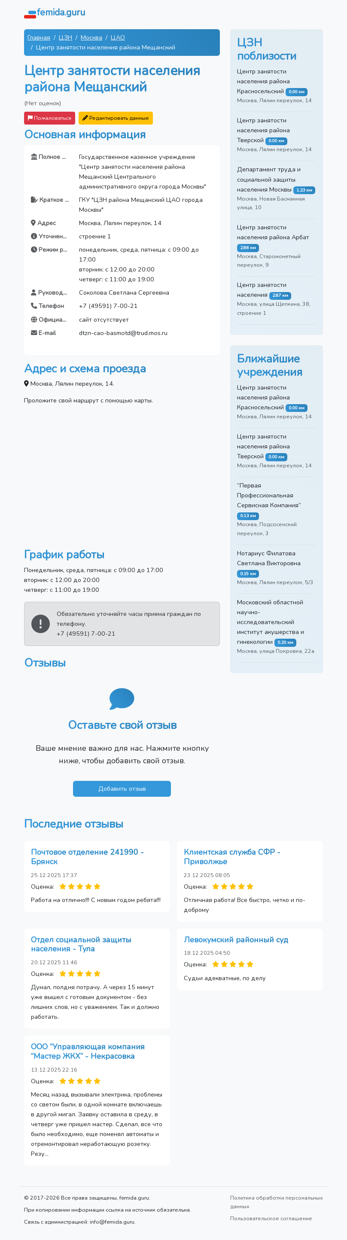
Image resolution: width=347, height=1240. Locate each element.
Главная (38, 37)
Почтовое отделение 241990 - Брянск (87, 857)
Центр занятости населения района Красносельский (263, 81)
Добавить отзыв (122, 788)
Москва (91, 37)
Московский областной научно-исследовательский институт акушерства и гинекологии (270, 622)
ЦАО (118, 37)
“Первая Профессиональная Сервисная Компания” (269, 495)
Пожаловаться (49, 118)
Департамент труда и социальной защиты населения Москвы (269, 179)
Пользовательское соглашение (271, 1218)
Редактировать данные (115, 118)
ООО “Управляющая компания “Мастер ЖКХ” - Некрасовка (88, 1051)
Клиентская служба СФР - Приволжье (232, 857)
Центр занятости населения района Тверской (263, 130)
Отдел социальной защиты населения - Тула (81, 944)
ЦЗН (65, 37)
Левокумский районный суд (236, 940)
